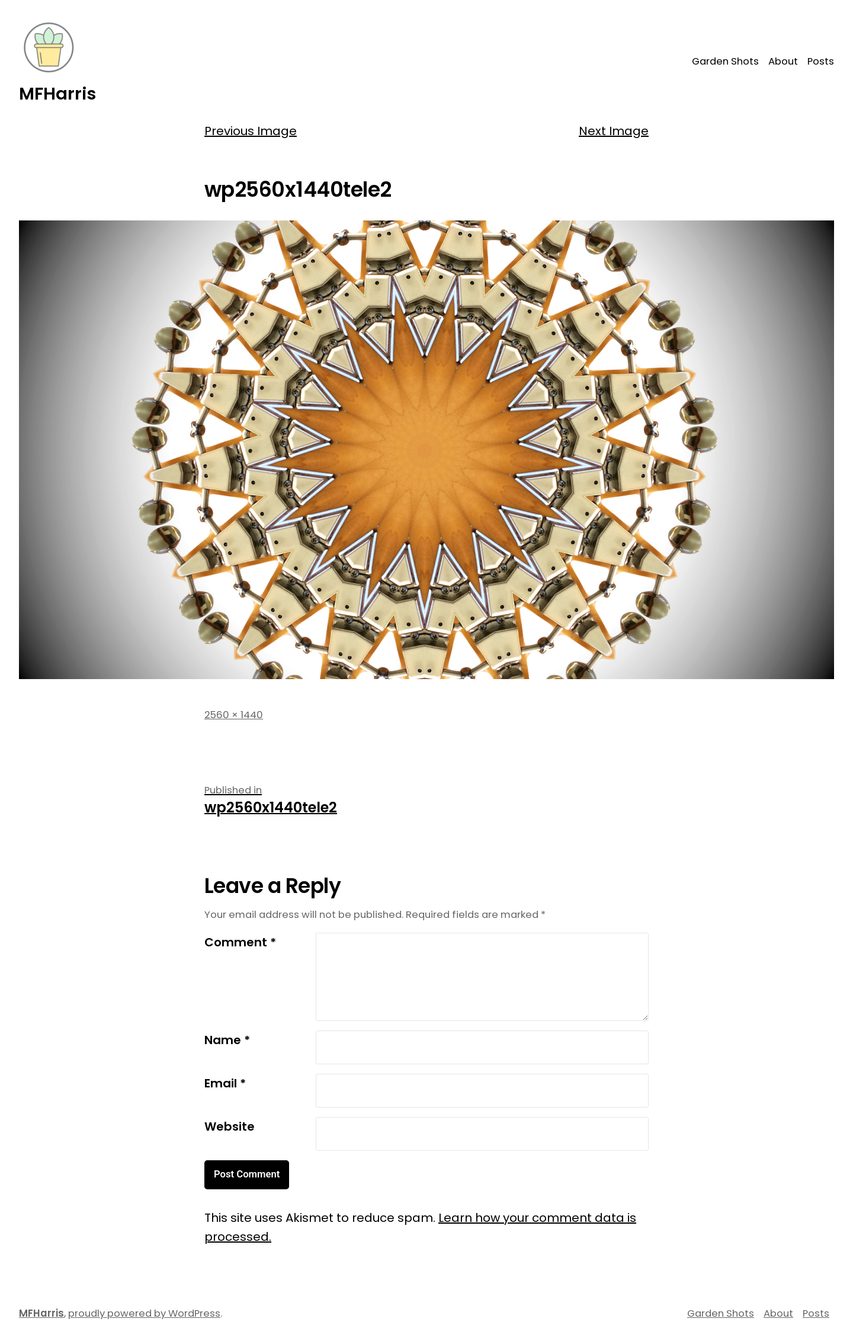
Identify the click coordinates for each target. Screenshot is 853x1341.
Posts (820, 61)
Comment (240, 942)
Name (227, 1040)
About (783, 61)
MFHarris (57, 93)
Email (225, 1083)
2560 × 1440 (233, 715)
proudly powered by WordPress (144, 1313)
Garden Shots (725, 61)
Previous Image (250, 131)
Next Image (614, 131)
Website (229, 1126)
